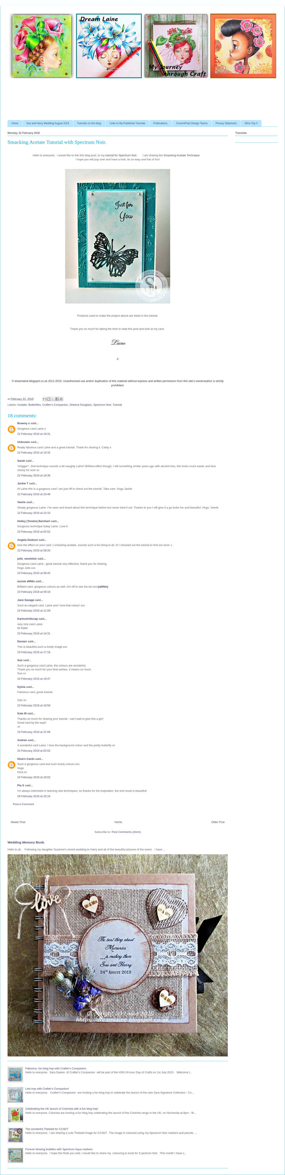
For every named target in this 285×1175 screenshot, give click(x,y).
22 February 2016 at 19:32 (33, 452)
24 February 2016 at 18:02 (33, 777)
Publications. (160, 123)
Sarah (21, 460)
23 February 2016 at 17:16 (33, 652)
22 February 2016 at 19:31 (33, 433)
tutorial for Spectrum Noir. (121, 155)
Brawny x (23, 423)
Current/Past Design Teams (192, 123)
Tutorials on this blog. (89, 123)
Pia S (20, 785)
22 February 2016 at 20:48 (33, 494)
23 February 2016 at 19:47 (33, 678)
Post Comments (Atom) (126, 832)
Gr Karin (22, 628)
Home (14, 123)
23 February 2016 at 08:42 (33, 573)
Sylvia (21, 686)
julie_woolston (27, 558)
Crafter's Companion (55, 404)
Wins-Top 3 (251, 123)
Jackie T (22, 483)
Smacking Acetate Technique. (182, 155)
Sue (19, 660)
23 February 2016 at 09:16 (33, 591)
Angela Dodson (27, 539)
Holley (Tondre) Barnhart (33, 521)
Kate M (22, 713)
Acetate (22, 404)
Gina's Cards (26, 758)
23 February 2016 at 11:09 (33, 610)
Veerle (21, 502)
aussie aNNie (26, 581)
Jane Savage (25, 600)
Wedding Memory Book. (26, 842)
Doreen (22, 641)
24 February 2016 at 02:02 (33, 750)
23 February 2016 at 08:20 (33, 550)
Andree (22, 740)
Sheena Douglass (81, 404)
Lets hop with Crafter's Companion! (47, 1088)
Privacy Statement (226, 123)
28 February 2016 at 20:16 (33, 796)
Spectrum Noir (102, 404)
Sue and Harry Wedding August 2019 (47, 123)
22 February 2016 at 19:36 (33, 475)
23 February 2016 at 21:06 (33, 732)
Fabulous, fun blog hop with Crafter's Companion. (56, 1068)
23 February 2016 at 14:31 (33, 633)
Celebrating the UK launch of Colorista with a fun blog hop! (61, 1108)
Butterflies (34, 404)
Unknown (23, 442)
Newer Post (18, 822)
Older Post (218, 822)
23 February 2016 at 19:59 (33, 705)
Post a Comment (23, 804)
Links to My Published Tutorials (127, 123)
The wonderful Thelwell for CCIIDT (46, 1129)
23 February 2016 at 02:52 (33, 531)
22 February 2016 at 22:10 (33, 513)
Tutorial (117, 404)
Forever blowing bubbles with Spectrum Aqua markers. (59, 1149)
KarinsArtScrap (27, 618)
